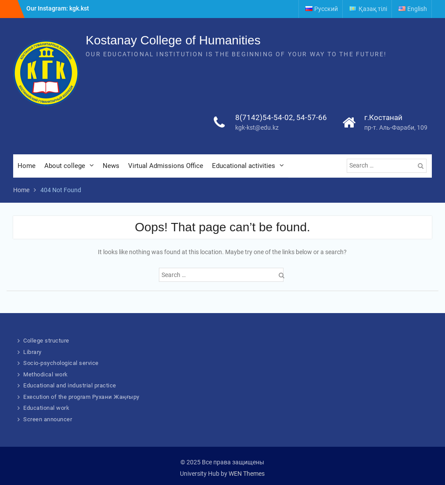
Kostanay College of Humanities (173, 40)
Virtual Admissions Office (165, 166)
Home (27, 166)
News (111, 166)
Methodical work (45, 374)
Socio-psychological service (61, 363)
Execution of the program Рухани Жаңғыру (81, 397)
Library (32, 352)
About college (64, 166)
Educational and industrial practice (69, 385)
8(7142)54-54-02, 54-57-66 (281, 117)
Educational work (46, 408)
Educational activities (243, 166)
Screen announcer (47, 419)
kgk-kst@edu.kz (257, 127)
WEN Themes (247, 473)
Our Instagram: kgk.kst (57, 8)
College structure (46, 340)
